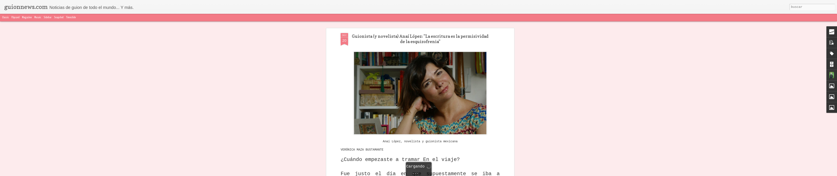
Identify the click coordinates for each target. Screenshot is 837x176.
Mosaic (37, 17)
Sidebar (48, 17)
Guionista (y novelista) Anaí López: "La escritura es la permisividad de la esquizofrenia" (420, 39)
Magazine (27, 17)
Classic (5, 17)
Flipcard (15, 17)
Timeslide (71, 17)
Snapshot (59, 17)
